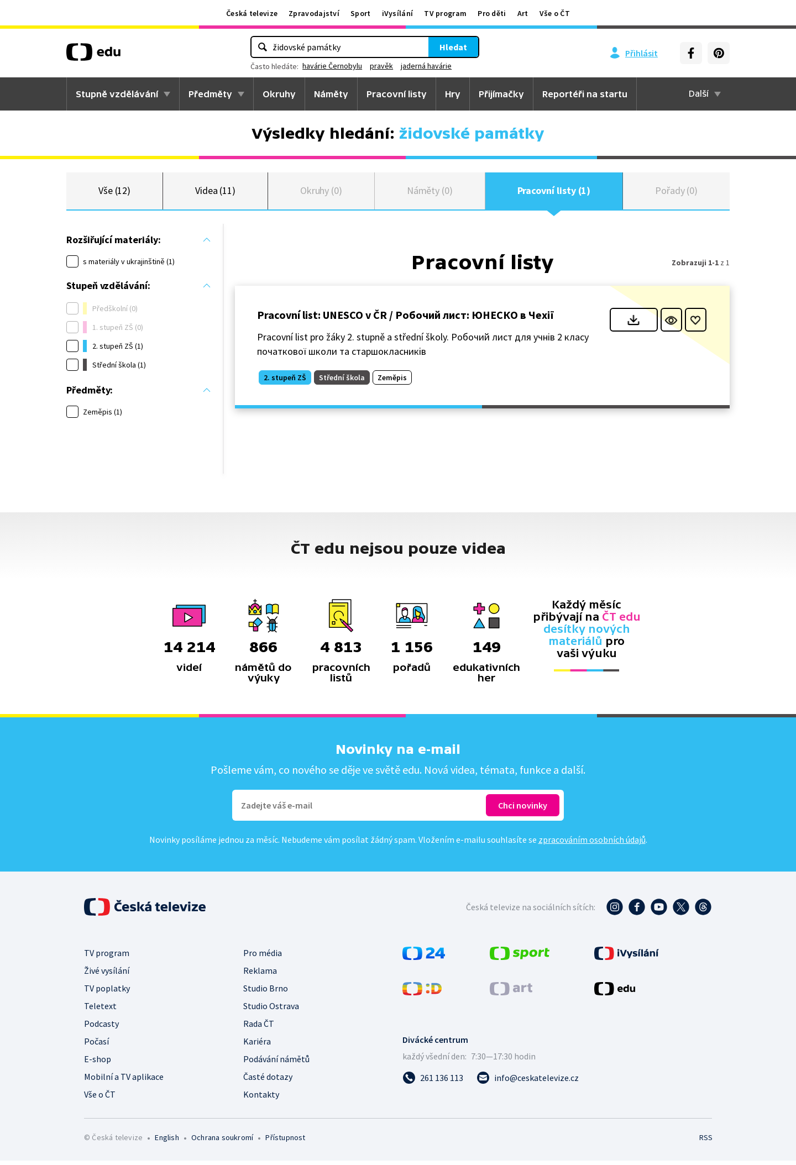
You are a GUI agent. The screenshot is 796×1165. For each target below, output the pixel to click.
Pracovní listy (396, 94)
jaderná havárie (426, 66)
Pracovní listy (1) (554, 193)
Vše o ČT (555, 13)
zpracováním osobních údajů (592, 843)
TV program (445, 13)
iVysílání (397, 13)
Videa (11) (215, 193)
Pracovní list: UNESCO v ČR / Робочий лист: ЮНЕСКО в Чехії (405, 320)
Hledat (453, 47)
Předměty (210, 94)
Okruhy (279, 94)
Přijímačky (501, 94)
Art (522, 13)
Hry (452, 94)
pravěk (381, 66)
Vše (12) (114, 193)
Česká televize (251, 13)
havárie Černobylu (332, 66)
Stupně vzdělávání (117, 94)
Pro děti (492, 13)
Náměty (331, 94)
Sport (360, 13)
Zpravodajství (314, 13)
